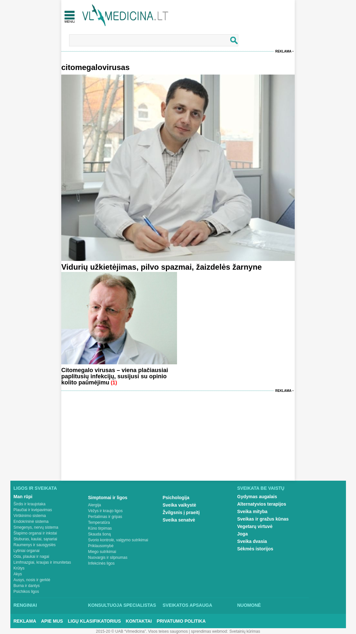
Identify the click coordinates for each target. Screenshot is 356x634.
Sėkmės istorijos (255, 548)
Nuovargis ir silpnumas (107, 557)
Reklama (283, 51)
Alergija (94, 505)
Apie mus (52, 621)
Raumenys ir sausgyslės (35, 545)
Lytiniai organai (27, 550)
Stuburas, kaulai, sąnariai (35, 539)
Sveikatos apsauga (187, 605)
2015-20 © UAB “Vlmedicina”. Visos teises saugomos (142, 631)
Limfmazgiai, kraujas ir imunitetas (42, 562)
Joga (242, 533)
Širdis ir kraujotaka (30, 504)
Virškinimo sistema (30, 515)
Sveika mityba (252, 511)
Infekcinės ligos (101, 563)
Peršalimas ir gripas (105, 516)
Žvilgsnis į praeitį (181, 512)
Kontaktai (139, 621)
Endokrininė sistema (31, 521)
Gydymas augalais (257, 496)
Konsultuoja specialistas (122, 605)
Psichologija (176, 497)
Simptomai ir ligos (107, 497)
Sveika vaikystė (179, 505)
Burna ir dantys (27, 585)
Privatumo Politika (181, 621)
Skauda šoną (99, 534)
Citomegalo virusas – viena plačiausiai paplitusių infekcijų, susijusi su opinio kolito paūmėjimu (114, 376)
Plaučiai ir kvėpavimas (33, 510)
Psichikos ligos (26, 591)
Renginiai (25, 605)
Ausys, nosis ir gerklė (32, 580)
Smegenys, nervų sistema (36, 527)
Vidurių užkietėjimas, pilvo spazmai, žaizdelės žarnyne (161, 267)
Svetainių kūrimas (245, 631)
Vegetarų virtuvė (255, 526)
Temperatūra (99, 522)
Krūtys (19, 568)
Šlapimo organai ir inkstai (35, 533)
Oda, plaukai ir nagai (31, 556)
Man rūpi (23, 496)
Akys (18, 574)
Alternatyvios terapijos (261, 504)
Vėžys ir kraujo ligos (105, 511)
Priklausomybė (101, 546)
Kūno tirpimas (100, 528)
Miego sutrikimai (102, 551)
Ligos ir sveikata (35, 488)
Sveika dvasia (252, 541)
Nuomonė (249, 605)
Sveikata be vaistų (261, 488)
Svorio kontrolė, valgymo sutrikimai (118, 540)
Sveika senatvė (179, 519)
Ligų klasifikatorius (94, 621)
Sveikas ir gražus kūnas (263, 519)
